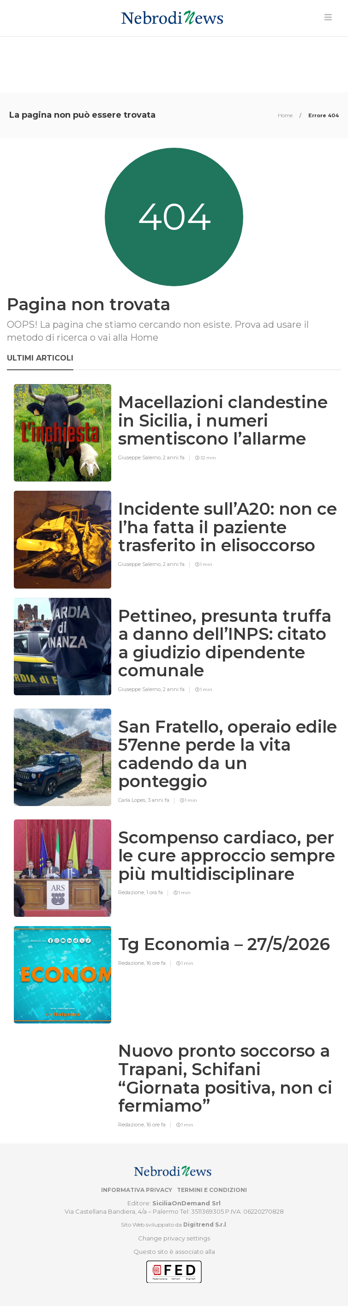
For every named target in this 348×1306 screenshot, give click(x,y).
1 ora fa (154, 892)
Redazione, (132, 892)
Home (286, 115)
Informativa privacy (136, 1189)
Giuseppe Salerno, (140, 457)
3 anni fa (158, 800)
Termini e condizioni (212, 1189)
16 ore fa (156, 963)
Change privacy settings (174, 1238)
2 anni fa (174, 457)
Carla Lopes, (133, 800)
